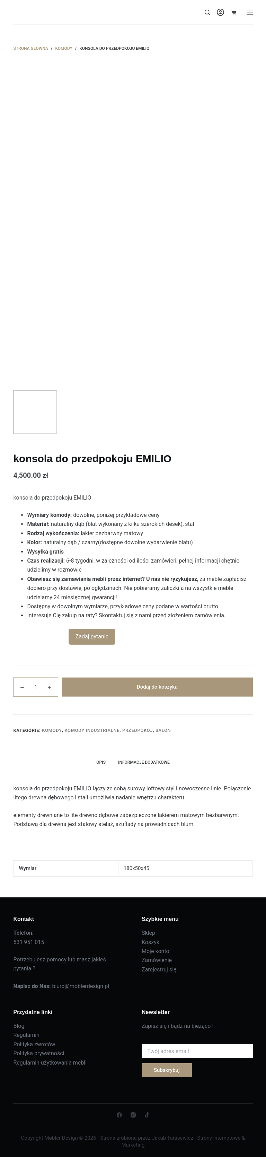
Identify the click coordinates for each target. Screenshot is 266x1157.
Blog (18, 1026)
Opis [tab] (101, 762)
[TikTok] (147, 1115)
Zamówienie (157, 960)
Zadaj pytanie (92, 636)
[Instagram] (133, 1115)
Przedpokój (137, 730)
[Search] (207, 12)
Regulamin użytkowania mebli (50, 1062)
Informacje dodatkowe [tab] (144, 762)
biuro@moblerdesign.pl (80, 986)
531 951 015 (28, 942)
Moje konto (155, 951)
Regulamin (26, 1035)
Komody (52, 730)
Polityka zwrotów (34, 1044)
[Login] (220, 12)
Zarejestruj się (159, 969)
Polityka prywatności (38, 1053)
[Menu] (250, 12)
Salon (163, 730)
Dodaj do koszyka (157, 687)
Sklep (148, 933)
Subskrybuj (167, 1070)
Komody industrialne (91, 730)
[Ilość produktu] (35, 687)
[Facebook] (119, 1115)
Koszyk (150, 942)
